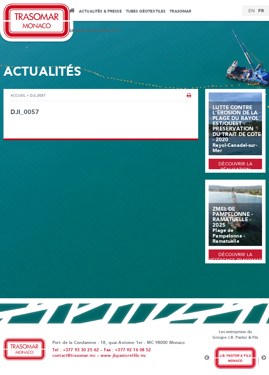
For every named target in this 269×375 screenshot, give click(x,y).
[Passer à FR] (261, 11)
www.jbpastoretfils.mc (123, 356)
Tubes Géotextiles (145, 11)
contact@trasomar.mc (74, 356)
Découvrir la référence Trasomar (235, 256)
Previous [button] (206, 357)
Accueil (71, 11)
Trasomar (180, 11)
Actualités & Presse (100, 11)
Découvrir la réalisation (235, 165)
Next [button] (263, 357)
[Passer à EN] (251, 11)
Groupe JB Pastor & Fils (94, 31)
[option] (235, 358)
